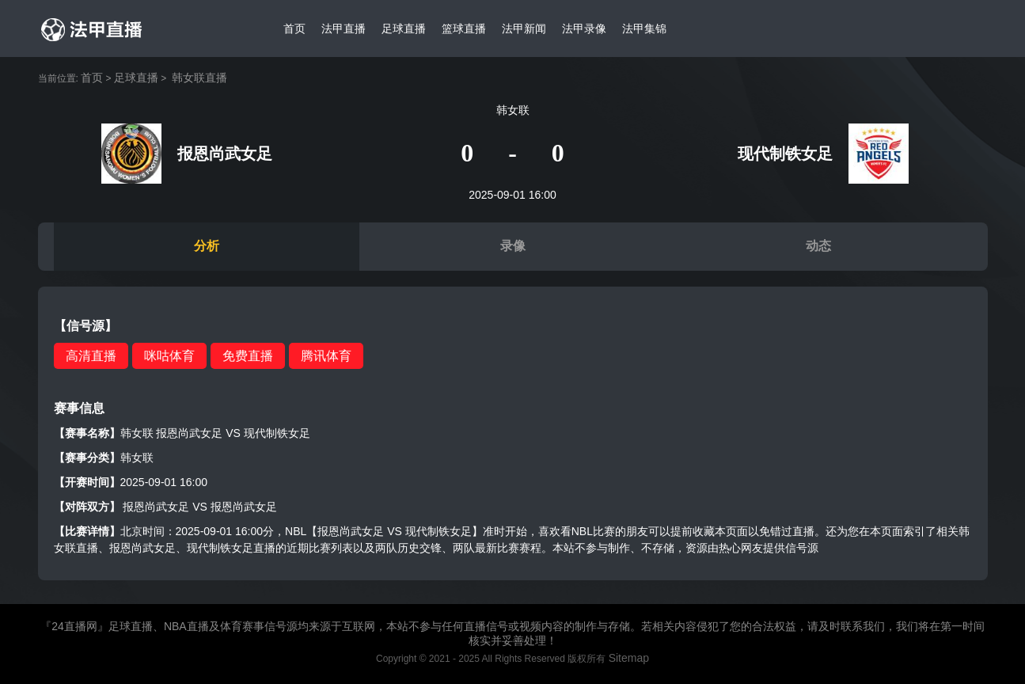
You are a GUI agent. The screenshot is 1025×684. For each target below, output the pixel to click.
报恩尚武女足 (156, 506)
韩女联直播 (199, 77)
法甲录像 (584, 28)
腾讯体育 (326, 356)
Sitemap (629, 658)
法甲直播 (343, 28)
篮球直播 (464, 28)
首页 (294, 28)
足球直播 (404, 28)
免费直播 (247, 356)
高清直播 (91, 356)
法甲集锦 (644, 28)
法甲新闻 (524, 28)
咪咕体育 (169, 356)
